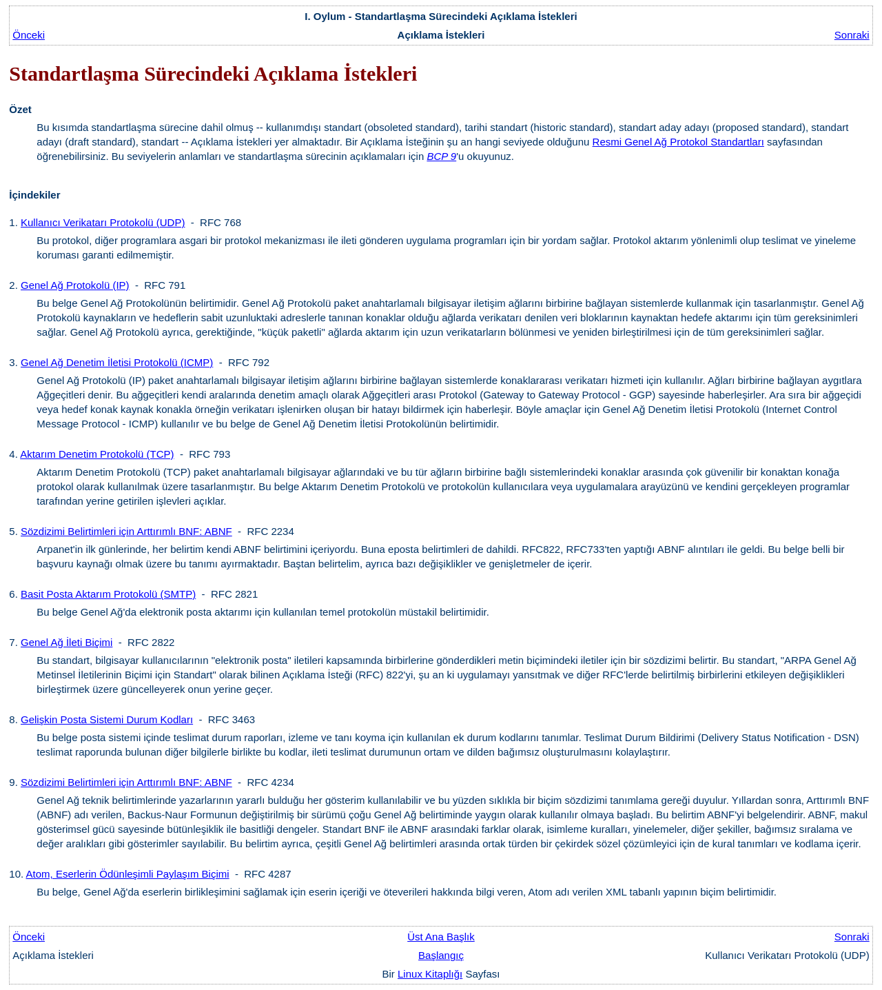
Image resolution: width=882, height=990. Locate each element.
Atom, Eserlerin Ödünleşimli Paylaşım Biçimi (127, 874)
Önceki (28, 35)
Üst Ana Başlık (441, 936)
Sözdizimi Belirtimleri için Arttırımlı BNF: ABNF (126, 531)
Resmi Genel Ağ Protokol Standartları (678, 142)
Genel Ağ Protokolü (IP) (75, 285)
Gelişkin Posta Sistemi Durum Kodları (107, 719)
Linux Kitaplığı (430, 974)
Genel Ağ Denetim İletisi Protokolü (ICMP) (117, 362)
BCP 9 (441, 156)
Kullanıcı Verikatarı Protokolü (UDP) (103, 222)
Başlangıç (441, 955)
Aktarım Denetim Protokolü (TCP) (97, 454)
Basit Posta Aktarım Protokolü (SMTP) (108, 594)
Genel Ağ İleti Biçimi (66, 642)
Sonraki (852, 35)
